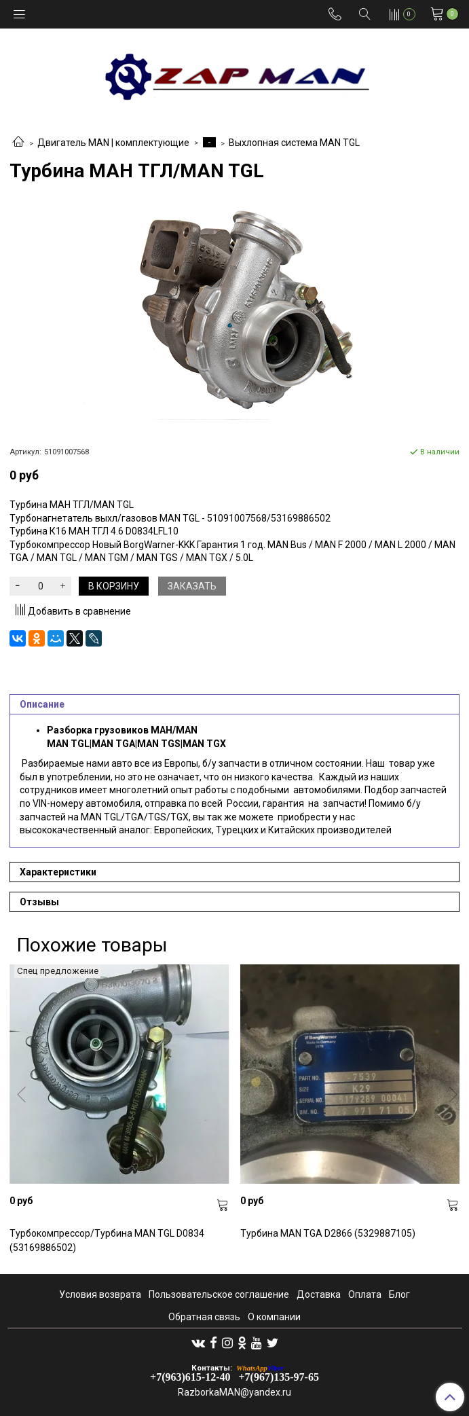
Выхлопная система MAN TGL (294, 142)
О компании (274, 1316)
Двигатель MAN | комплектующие (113, 142)
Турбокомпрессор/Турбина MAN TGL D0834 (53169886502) (107, 1240)
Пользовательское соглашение (219, 1294)
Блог (399, 1294)
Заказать (192, 586)
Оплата (364, 1294)
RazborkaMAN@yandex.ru (234, 1392)
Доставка (319, 1294)
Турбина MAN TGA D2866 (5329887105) (327, 1233)
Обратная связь (204, 1316)
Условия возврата (100, 1294)
